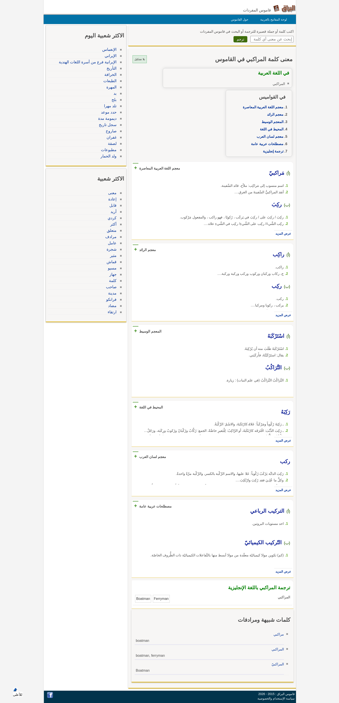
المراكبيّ (276, 664)
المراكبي (276, 649)
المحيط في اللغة (270, 129)
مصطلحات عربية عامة (266, 144)
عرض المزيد (282, 233)
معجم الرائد (274, 114)
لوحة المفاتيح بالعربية (272, 19)
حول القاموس (238, 19)
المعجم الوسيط (271, 122)
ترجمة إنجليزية (272, 151)
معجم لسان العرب (269, 136)
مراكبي (277, 634)
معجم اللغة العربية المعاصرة (262, 107)
